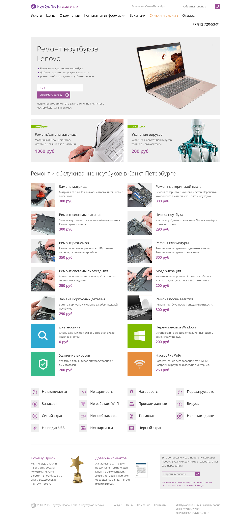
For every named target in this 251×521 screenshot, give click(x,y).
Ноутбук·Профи (49, 6)
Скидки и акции (162, 15)
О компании (70, 15)
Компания (143, 505)
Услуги (36, 15)
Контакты (160, 505)
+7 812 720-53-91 (206, 24)
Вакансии (137, 15)
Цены (51, 15)
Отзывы (188, 15)
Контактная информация (105, 15)
